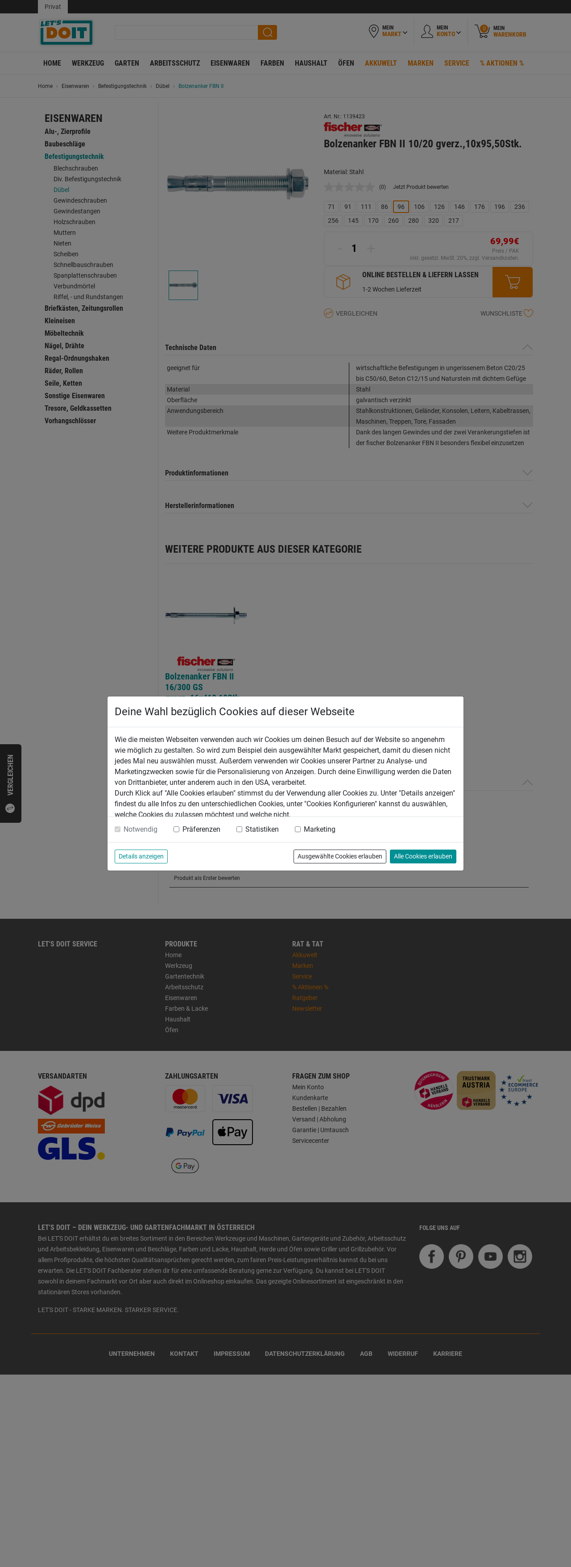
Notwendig (140, 829)
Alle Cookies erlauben (423, 856)
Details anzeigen (141, 856)
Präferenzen (201, 829)
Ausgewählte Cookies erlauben (340, 856)
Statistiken (262, 829)
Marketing (319, 829)
